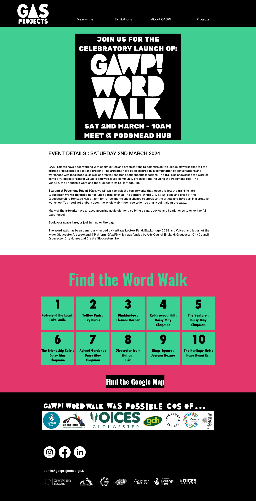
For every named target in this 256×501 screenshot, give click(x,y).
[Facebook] (65, 452)
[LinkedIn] (80, 452)
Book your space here (63, 223)
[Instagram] (49, 452)
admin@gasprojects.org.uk (64, 471)
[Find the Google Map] (135, 381)
